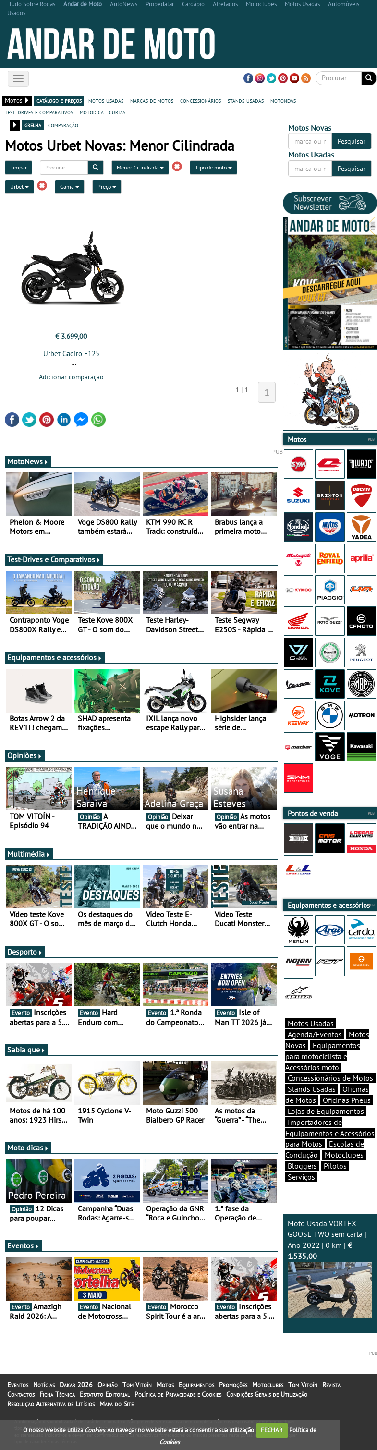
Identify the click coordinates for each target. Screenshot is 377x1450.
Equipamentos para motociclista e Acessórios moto (322, 1056)
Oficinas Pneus (347, 1100)
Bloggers (302, 1166)
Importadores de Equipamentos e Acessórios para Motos (330, 1133)
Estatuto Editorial (105, 1394)
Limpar (18, 167)
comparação (63, 125)
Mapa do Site (116, 1404)
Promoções (233, 1384)
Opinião (107, 1384)
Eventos (23, 1245)
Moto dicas (28, 1147)
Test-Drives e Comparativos (54, 559)
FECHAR (272, 1430)
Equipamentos (196, 1384)
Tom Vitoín (137, 1384)
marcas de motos (151, 100)
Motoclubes (344, 1155)
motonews (283, 100)
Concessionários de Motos (330, 1078)
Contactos (21, 1394)
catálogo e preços (59, 100)
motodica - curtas (102, 112)
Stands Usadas (312, 1089)
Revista (331, 1384)
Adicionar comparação (71, 377)
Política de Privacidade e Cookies (177, 1394)
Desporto (25, 951)
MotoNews (28, 461)
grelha (32, 125)
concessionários (200, 100)
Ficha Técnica (57, 1394)
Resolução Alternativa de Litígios (51, 1404)
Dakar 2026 (76, 1384)
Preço (106, 186)
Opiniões (24, 755)
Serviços (301, 1177)
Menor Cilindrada (140, 167)
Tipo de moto (213, 167)
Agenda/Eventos (315, 1034)
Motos (165, 1384)
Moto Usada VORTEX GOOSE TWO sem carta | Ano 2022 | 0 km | (330, 1268)
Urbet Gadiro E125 (71, 353)
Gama (69, 186)
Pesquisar (351, 141)
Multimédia (28, 853)
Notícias (44, 1384)
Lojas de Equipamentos (326, 1111)
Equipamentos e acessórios (54, 657)
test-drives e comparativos (39, 112)
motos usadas (105, 100)
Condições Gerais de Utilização (266, 1394)
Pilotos (335, 1166)
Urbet (19, 186)
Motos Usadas (311, 1023)
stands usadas (246, 100)
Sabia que (26, 1049)
